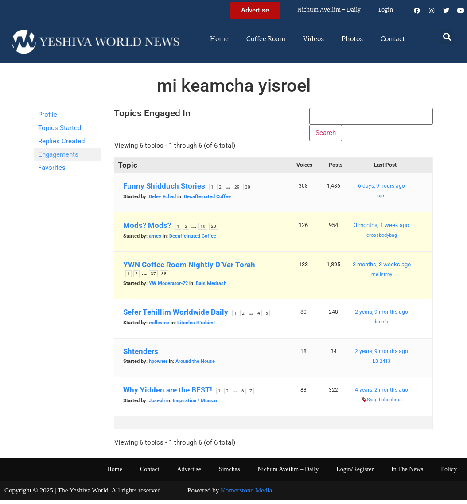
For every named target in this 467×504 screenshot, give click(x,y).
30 (247, 191)
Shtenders (140, 355)
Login (385, 10)
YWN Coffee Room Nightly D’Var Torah (189, 268)
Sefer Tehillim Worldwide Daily (175, 316)
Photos (352, 39)
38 (164, 277)
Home (219, 39)
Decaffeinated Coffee (207, 201)
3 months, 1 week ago (381, 229)
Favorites (52, 168)
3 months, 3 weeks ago (382, 268)
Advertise (189, 473)
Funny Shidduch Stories (164, 189)
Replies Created (61, 141)
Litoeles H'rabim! (196, 327)
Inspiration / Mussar (195, 405)
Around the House (195, 365)
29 (237, 191)
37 (153, 277)
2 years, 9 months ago (381, 316)
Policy (449, 473)
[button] (447, 36)
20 (213, 230)
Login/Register (355, 473)
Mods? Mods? (147, 229)
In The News (407, 473)
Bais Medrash (211, 287)
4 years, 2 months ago (381, 394)
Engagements (58, 154)
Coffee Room (265, 39)
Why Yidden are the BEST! (167, 393)
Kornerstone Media (246, 494)
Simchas (229, 473)
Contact (393, 39)
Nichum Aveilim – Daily (329, 10)
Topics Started (59, 128)
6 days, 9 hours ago (381, 190)
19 (203, 230)
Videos (313, 39)
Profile (47, 115)
